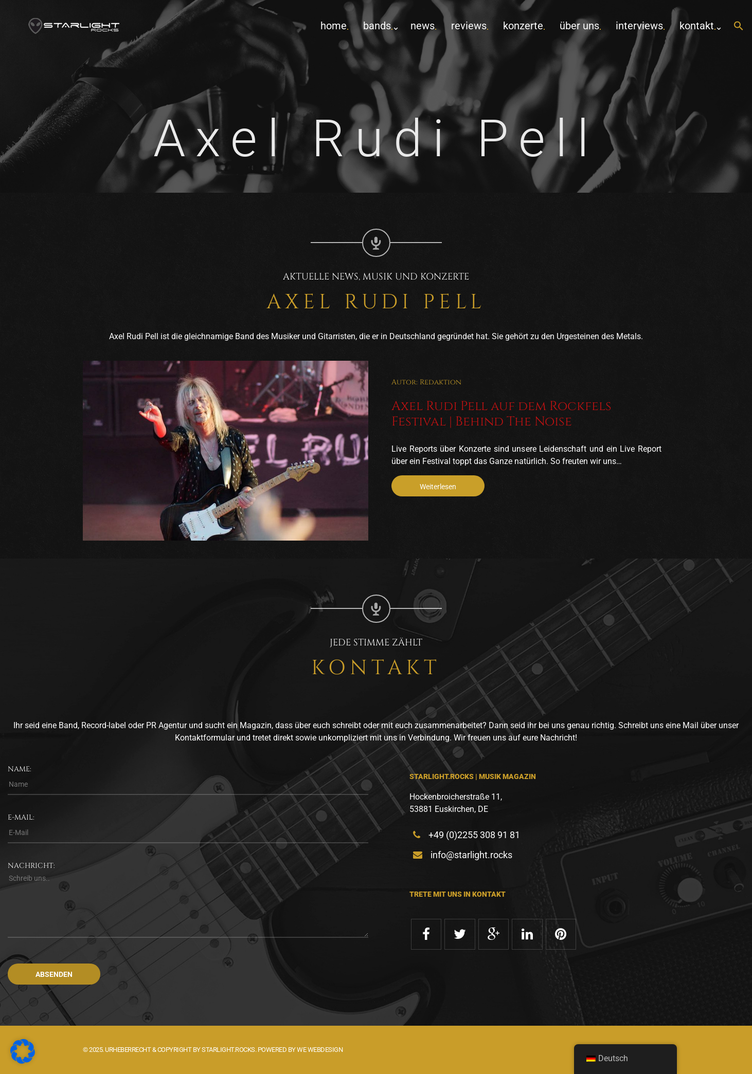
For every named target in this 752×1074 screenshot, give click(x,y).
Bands (377, 26)
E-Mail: (21, 817)
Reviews (469, 26)
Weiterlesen (438, 487)
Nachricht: (31, 866)
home (333, 26)
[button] (738, 26)
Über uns (579, 26)
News (422, 26)
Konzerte (523, 26)
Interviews (639, 26)
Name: (19, 769)
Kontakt (696, 26)
